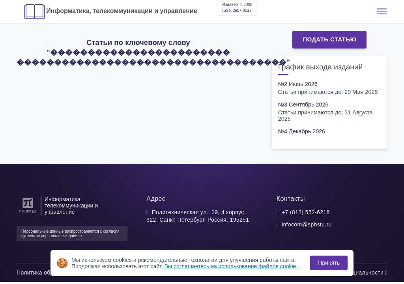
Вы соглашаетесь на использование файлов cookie (231, 266)
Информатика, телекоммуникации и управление (121, 10)
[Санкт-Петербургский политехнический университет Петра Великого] (28, 212)
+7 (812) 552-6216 (306, 212)
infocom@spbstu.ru (307, 224)
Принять (329, 263)
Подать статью (329, 39)
